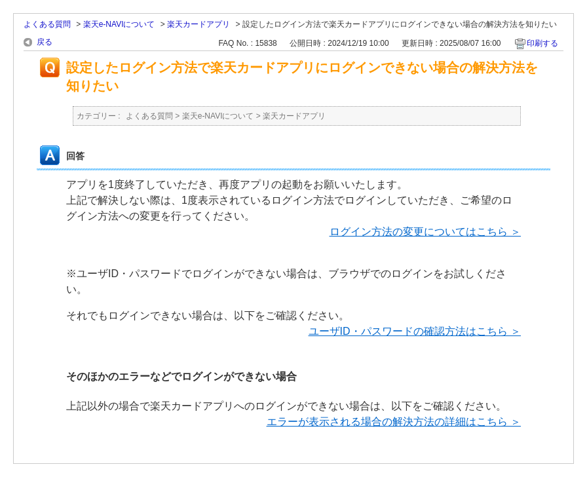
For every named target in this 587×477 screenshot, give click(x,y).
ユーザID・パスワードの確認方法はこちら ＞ (415, 331)
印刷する (542, 43)
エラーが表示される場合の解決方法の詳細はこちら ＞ (394, 421)
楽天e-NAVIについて (119, 24)
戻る (44, 42)
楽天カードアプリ (198, 24)
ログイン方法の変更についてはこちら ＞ (425, 231)
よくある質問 (47, 24)
